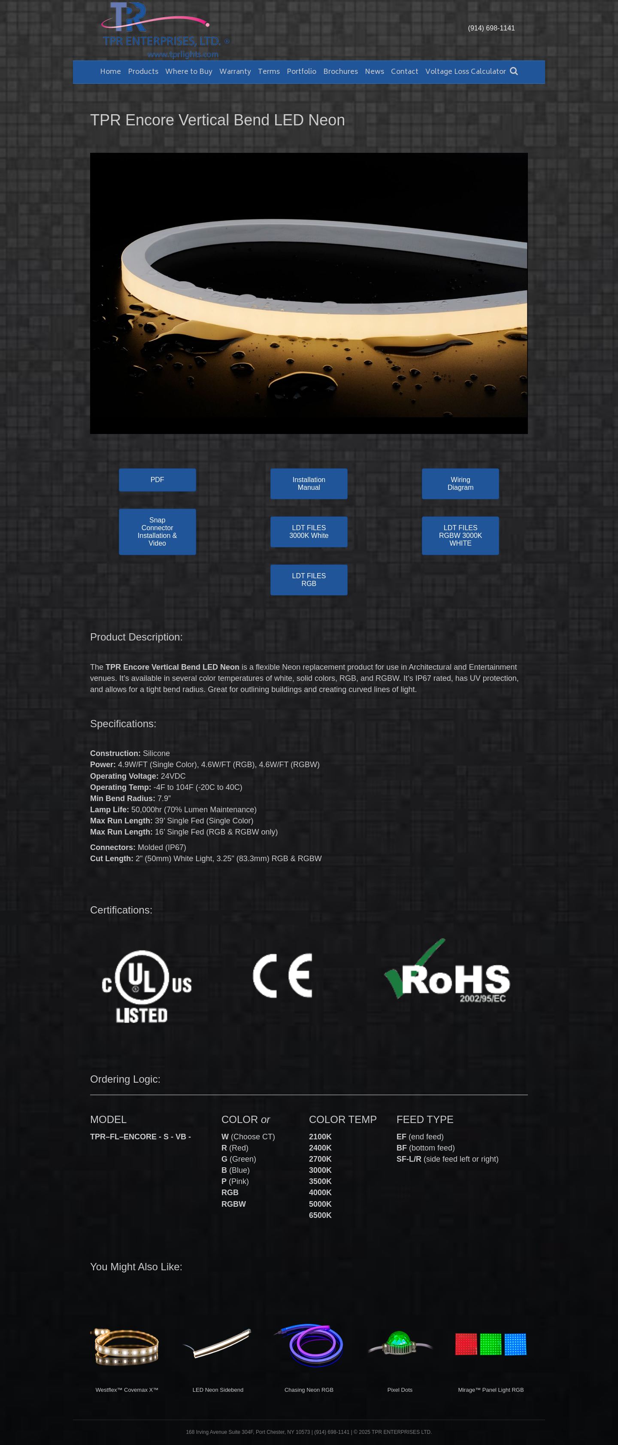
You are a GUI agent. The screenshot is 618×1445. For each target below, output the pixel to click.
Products (143, 72)
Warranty (235, 72)
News (374, 72)
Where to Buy (188, 72)
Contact (404, 72)
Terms (269, 72)
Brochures (340, 72)
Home (110, 72)
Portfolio (301, 72)
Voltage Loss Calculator (465, 72)
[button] (157, 480)
